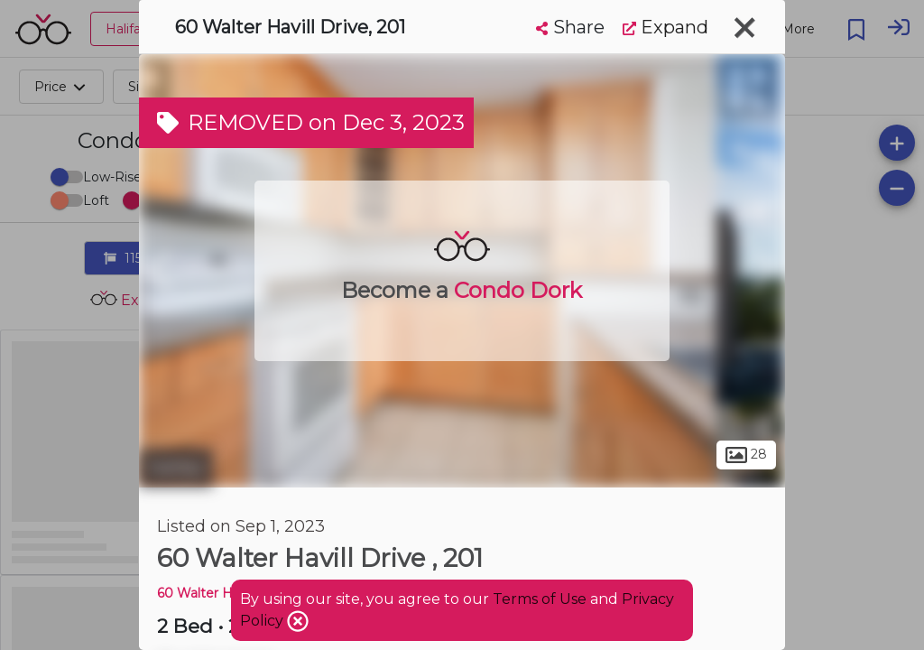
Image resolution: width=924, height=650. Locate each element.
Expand (665, 27)
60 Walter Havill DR (218, 593)
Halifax (176, 468)
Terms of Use (540, 599)
